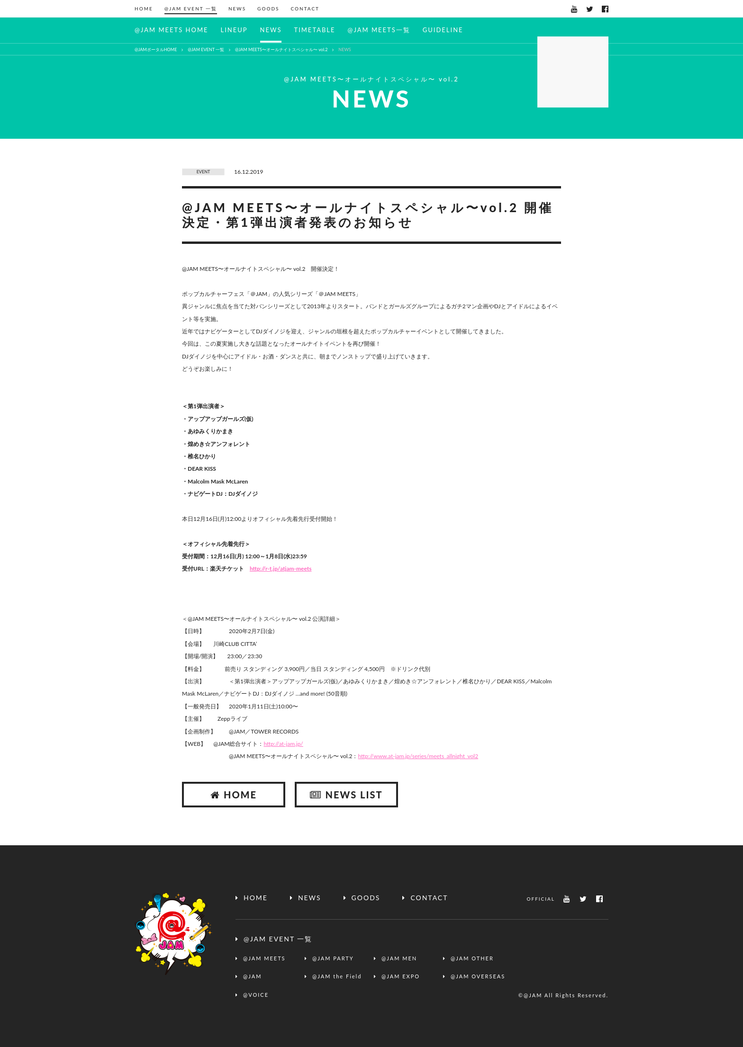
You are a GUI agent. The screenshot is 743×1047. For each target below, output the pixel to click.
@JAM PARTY (333, 958)
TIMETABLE (314, 30)
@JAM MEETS (264, 958)
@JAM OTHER (472, 958)
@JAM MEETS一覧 (379, 30)
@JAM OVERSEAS (478, 976)
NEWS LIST (346, 794)
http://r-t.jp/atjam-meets (281, 568)
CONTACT (304, 8)
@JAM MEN (399, 958)
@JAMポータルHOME (156, 49)
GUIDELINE (443, 30)
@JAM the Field (337, 976)
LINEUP (233, 30)
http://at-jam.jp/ (283, 743)
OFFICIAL (540, 899)
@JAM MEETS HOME (171, 30)
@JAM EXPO (400, 976)
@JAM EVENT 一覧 (190, 8)
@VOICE (256, 995)
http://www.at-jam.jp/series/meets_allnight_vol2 (418, 756)
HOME (144, 8)
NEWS (237, 8)
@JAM (252, 976)
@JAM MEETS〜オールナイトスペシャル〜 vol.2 (281, 49)
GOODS (268, 8)
